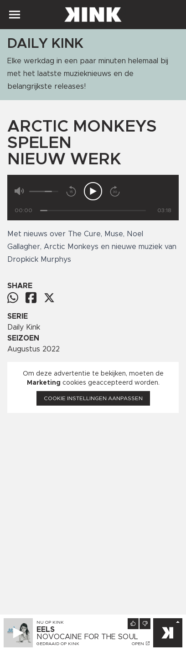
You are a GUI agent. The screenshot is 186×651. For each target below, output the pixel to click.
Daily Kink (23, 327)
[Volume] (43, 191)
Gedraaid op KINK (57, 643)
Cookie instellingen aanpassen (93, 398)
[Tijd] (93, 210)
